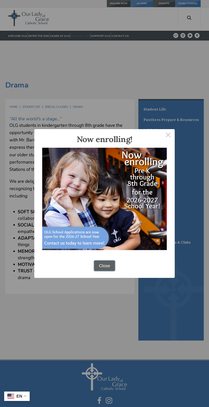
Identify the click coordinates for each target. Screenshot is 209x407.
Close (104, 265)
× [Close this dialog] (168, 135)
